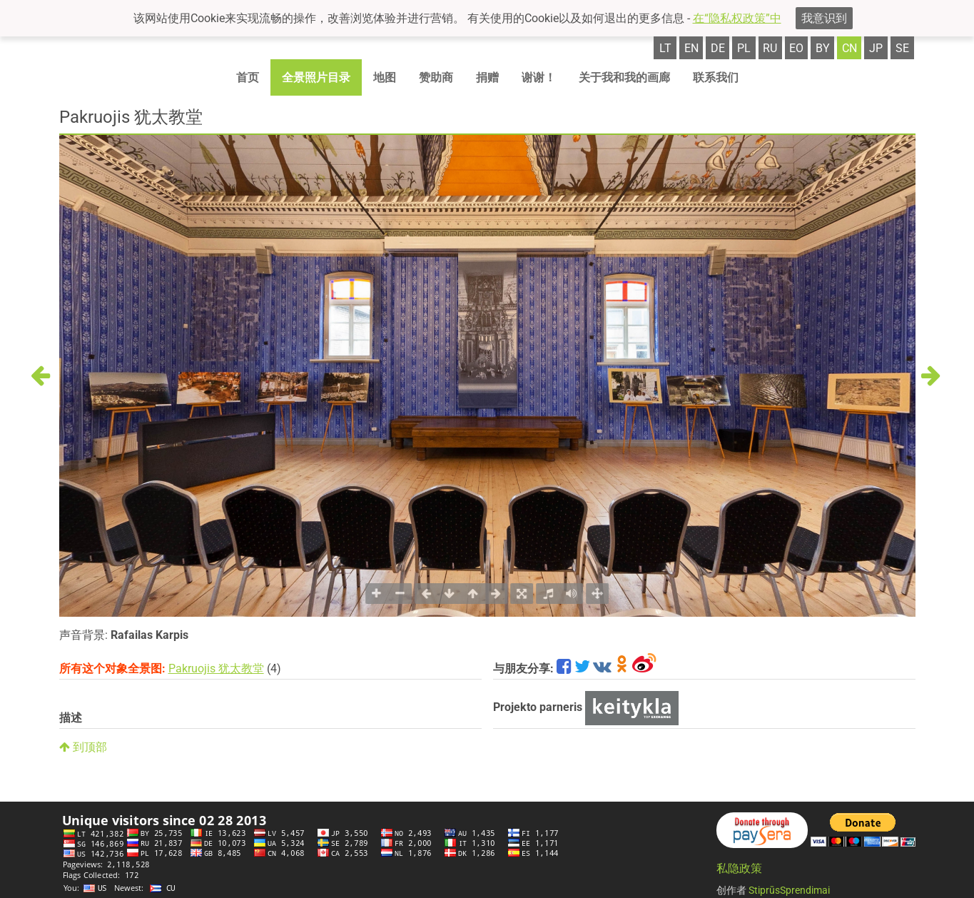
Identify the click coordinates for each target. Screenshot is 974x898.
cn (849, 48)
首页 (247, 77)
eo (796, 48)
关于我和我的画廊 (624, 77)
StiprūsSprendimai (789, 890)
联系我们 (716, 77)
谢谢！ (539, 77)
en (691, 48)
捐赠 (487, 77)
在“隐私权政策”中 (737, 18)
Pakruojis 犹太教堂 (216, 668)
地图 (384, 77)
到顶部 (83, 747)
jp (876, 48)
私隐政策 (739, 868)
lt (665, 48)
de (718, 48)
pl (744, 48)
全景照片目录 (316, 77)
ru (770, 48)
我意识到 (824, 18)
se (902, 48)
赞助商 (436, 77)
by (823, 48)
